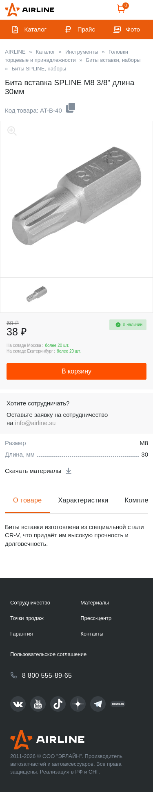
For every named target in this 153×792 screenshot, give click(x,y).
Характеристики (83, 500)
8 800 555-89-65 (47, 675)
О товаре (27, 500)
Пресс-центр (95, 618)
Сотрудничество (30, 603)
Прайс (86, 29)
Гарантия (21, 634)
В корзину (76, 371)
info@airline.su (35, 422)
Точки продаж (27, 618)
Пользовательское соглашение (48, 654)
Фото (133, 29)
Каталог (35, 29)
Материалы (94, 603)
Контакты (91, 634)
